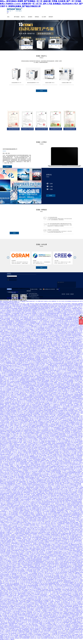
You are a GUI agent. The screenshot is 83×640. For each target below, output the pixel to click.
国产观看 (72, 416)
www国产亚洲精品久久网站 (10, 516)
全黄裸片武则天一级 (39, 403)
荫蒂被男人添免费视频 (6, 310)
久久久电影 (48, 477)
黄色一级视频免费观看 (56, 589)
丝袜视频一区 (55, 566)
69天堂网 (2, 325)
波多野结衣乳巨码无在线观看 (25, 309)
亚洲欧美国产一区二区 (13, 624)
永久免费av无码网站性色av (66, 309)
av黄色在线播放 (26, 387)
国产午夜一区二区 (28, 454)
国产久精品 (57, 527)
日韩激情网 (69, 362)
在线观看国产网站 (75, 308)
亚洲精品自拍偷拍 (16, 567)
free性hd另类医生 (62, 448)
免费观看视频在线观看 (11, 363)
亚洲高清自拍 (13, 535)
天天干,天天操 (5, 320)
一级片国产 (20, 441)
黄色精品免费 (22, 354)
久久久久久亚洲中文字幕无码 (24, 335)
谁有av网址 (60, 627)
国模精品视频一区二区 (57, 582)
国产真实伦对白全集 (65, 571)
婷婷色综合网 (49, 304)
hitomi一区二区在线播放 (50, 372)
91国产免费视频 (49, 400)
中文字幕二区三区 (17, 525)
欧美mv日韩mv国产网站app (60, 638)
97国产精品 (43, 341)
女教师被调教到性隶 (11, 483)
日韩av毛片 (12, 366)
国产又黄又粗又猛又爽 (57, 499)
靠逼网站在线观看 (36, 509)
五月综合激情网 (46, 511)
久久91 (4, 506)
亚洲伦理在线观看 (75, 345)
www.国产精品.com (19, 590)
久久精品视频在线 (74, 348)
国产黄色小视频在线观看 (68, 394)
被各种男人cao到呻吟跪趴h (40, 433)
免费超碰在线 (37, 307)
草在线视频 (21, 550)
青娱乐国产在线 (6, 535)
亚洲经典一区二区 (58, 459)
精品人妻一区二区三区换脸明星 (22, 318)
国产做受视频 (24, 421)
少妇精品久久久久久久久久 (54, 571)
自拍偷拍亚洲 (31, 399)
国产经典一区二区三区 (49, 319)
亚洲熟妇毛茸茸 (6, 627)
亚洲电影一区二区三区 (74, 528)
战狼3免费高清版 (50, 411)
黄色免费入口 (61, 460)
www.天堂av (20, 397)
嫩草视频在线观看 (54, 365)
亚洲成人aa (27, 471)
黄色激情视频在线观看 (46, 374)
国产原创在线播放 (15, 354)
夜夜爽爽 (78, 387)
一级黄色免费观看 (65, 346)
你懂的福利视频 (3, 431)
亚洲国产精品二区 (8, 636)
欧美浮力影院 (68, 554)
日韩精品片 (68, 383)
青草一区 (69, 347)
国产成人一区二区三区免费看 (53, 437)
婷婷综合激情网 (58, 386)
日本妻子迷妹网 (14, 420)
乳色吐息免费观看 (39, 410)
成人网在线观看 (49, 487)
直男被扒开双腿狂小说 (17, 521)
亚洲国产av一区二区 (6, 336)
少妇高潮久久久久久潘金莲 (73, 488)
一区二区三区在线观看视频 (38, 327)
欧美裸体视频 (76, 318)
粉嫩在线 (56, 498)
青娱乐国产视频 (15, 523)
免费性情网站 (8, 314)
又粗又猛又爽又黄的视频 (55, 340)
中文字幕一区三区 (59, 621)
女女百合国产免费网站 (31, 425)
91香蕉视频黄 (3, 433)
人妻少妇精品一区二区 (6, 615)
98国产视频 (80, 436)
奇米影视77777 (5, 428)
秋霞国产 (69, 552)
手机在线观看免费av (61, 523)
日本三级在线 (24, 591)
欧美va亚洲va (37, 477)
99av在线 (11, 358)
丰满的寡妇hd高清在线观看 (5, 452)
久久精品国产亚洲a (30, 449)
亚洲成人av (22, 597)
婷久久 (45, 348)
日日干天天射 (11, 393)
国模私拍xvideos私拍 (60, 336)
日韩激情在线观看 (9, 430)
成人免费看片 (8, 354)
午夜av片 (4, 582)
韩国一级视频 (12, 306)
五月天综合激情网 (37, 362)
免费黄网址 (57, 436)
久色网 (14, 332)
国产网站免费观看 (25, 307)
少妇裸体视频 (32, 525)
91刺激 (73, 313)
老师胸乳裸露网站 (60, 510)
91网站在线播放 (12, 580)
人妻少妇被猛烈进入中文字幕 (31, 597)
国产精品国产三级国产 (44, 363)
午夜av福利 (76, 380)
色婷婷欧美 (55, 551)
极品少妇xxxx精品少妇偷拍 (12, 309)
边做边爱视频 (68, 334)
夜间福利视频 (42, 402)
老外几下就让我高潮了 (66, 303)
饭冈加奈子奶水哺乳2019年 (76, 504)
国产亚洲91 (67, 477)
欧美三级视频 (50, 529)
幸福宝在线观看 (44, 638)
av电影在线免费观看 (4, 349)
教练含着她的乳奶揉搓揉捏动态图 (49, 501)
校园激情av (45, 345)
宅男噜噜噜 (80, 303)
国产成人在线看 (57, 590)
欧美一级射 (76, 531)
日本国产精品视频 (66, 386)
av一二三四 (76, 382)
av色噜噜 (13, 318)
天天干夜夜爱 (57, 385)
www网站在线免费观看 (42, 438)
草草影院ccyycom (22, 624)
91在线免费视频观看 (71, 422)
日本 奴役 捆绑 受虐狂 (29, 343)
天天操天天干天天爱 (63, 464)
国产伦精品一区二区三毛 (15, 413)
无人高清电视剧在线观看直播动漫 (65, 365)
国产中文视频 (11, 476)
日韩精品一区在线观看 (11, 458)
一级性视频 (66, 430)
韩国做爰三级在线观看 (50, 416)
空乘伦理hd (28, 540)
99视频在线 (77, 572)
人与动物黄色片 (75, 403)
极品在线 (24, 393)
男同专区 (14, 334)
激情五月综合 (48, 522)
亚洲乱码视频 (34, 427)
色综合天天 (20, 452)
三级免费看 (27, 559)
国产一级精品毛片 (30, 317)
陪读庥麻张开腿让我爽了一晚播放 (30, 415)
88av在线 (61, 364)
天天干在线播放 (66, 619)
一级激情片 (32, 330)
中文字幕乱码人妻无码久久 (33, 443)
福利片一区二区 (36, 504)
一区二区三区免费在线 (78, 312)
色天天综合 (59, 304)
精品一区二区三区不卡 (70, 392)
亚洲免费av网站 (16, 597)
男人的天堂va (17, 518)
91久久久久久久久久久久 (33, 470)
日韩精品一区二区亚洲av (10, 538)
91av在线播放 (70, 466)
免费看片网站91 (14, 336)
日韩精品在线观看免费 (71, 370)
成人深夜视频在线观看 (9, 495)
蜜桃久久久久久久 (68, 336)
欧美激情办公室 (73, 589)
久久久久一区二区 (64, 371)
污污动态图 (63, 590)
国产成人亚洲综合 (17, 337)
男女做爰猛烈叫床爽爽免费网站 (66, 319)
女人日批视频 (21, 420)
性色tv (67, 630)
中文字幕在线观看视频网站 (58, 318)
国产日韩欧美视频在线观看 (76, 460)
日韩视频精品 (20, 467)
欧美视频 (32, 380)
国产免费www (77, 608)
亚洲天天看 (43, 362)
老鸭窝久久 (2, 380)
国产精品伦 (7, 505)
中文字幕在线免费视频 (40, 352)
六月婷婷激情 (73, 386)
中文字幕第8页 (60, 605)
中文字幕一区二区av (61, 392)
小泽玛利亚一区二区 (16, 347)
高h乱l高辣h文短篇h (57, 303)
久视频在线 (79, 602)
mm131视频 (26, 372)
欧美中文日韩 (18, 579)
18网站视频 (23, 625)
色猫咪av (38, 478)
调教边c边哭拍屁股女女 (62, 495)
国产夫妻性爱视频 (21, 559)
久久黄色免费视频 (79, 455)
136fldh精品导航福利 (70, 437)
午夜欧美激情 (64, 507)
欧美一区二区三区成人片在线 (16, 426)
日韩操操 (6, 325)
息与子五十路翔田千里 (39, 580)
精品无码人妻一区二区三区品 (20, 605)
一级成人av (79, 307)
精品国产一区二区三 (60, 583)
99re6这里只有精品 (33, 596)
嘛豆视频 (3, 497)
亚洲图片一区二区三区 (68, 323)
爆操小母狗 (16, 445)
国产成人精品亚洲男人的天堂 (53, 554)
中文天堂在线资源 (7, 587)
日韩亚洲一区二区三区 (73, 326)
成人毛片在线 (58, 416)
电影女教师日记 (79, 560)
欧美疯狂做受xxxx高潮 (37, 506)
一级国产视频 (42, 604)
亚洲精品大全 (7, 545)
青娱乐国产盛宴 (52, 425)
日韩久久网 (79, 430)
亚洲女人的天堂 (63, 404)
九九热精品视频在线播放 (76, 396)
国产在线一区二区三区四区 (41, 310)
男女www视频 (65, 511)
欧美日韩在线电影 (33, 369)
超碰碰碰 (70, 420)
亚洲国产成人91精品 (75, 454)
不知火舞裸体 (45, 489)
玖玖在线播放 (28, 529)
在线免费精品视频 (16, 355)
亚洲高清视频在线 (9, 365)
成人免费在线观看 (53, 597)
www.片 (73, 475)
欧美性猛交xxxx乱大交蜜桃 (43, 421)
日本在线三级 (30, 409)
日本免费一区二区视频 (10, 570)
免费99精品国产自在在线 (72, 368)
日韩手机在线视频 (70, 385)
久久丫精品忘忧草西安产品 (19, 448)
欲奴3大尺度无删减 (77, 349)
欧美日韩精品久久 (37, 431)
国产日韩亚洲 (14, 342)
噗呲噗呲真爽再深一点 (68, 580)
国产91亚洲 (19, 573)
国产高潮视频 (3, 437)
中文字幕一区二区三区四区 (19, 428)
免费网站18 (12, 466)
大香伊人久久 (27, 550)
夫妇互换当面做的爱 (40, 315)
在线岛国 (65, 636)
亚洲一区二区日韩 (19, 582)
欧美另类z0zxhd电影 (31, 348)
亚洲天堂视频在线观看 (71, 448)
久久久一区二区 (34, 337)
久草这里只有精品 (26, 433)
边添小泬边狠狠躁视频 (31, 482)
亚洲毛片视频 (17, 475)
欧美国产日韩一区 (49, 308)
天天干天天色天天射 (51, 472)
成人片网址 (25, 410)
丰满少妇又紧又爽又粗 (49, 561)
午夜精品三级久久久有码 (69, 604)
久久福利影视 (48, 346)
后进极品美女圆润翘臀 (29, 477)
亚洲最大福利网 (56, 584)
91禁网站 (20, 588)
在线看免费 (35, 421)
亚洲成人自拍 (35, 523)
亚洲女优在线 (74, 303)
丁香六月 (34, 611)
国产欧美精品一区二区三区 (48, 382)
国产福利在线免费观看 (62, 572)
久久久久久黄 (39, 312)
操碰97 (56, 306)
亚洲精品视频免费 (15, 550)
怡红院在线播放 (46, 321)
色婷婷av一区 (62, 591)
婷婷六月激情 (74, 567)
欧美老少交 (72, 600)
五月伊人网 (39, 415)
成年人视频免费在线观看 (26, 430)
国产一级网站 (27, 528)
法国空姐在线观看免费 (45, 307)
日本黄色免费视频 (13, 308)
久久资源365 (23, 627)
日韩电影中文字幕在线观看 (12, 601)
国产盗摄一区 (29, 473)
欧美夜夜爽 (45, 306)
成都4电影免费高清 (4, 606)
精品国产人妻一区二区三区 (54, 420)
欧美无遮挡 (79, 431)
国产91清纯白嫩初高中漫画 (22, 414)
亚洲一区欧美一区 (66, 501)
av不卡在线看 (69, 570)
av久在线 (56, 504)
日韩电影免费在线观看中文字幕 (57, 477)
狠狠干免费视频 (7, 540)
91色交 (61, 568)
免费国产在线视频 (72, 342)
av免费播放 (2, 522)
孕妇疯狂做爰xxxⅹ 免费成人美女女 (28, 394)
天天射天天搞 (15, 326)
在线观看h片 (37, 355)
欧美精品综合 (38, 341)
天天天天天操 (64, 486)
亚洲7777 (53, 397)
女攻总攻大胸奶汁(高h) (41, 394)
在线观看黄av (40, 436)
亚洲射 (17, 427)
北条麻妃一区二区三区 (56, 346)
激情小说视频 (23, 317)
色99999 (58, 402)
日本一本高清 (63, 503)
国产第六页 (21, 385)
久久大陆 (26, 610)
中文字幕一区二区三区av (72, 338)
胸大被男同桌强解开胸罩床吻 (43, 369)
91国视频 (60, 515)
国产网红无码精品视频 (26, 337)
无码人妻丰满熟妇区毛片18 (11, 409)
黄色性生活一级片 (65, 512)
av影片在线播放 (46, 386)
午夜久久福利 (31, 374)
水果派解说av (6, 331)
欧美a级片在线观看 (71, 560)
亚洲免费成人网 (67, 567)
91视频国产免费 (71, 572)
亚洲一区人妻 (80, 445)
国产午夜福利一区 (28, 360)
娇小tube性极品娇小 (6, 399)
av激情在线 (10, 525)
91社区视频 (34, 587)
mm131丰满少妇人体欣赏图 (74, 611)
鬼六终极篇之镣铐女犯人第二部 (16, 403)
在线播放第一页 (32, 329)
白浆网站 (34, 472)
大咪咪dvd (58, 371)
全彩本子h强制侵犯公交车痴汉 (20, 358)
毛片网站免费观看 (58, 396)
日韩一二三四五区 (25, 465)
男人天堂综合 (61, 608)
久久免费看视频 (13, 573)
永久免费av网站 (75, 419)
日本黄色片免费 (60, 321)
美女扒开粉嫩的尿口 (31, 615)
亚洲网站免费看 (66, 314)
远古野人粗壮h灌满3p (32, 398)
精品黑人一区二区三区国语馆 (8, 424)
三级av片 (14, 433)
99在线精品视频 (45, 589)
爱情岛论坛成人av (53, 414)
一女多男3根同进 (55, 591)
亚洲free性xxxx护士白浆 (30, 352)
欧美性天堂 (8, 392)
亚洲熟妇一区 (6, 358)
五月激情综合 (65, 312)
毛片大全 (52, 504)
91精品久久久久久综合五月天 (77, 359)
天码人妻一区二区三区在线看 (44, 351)
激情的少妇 (75, 329)
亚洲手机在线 (16, 422)
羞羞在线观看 (55, 359)
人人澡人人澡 (5, 462)
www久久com (67, 484)
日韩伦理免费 (46, 616)
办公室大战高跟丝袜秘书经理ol (74, 464)
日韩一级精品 (14, 435)
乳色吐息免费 (24, 340)
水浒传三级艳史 (34, 540)
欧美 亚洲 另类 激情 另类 (31, 493)
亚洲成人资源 (53, 476)
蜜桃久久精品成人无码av (70, 599)
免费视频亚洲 (29, 466)
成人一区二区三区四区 (75, 518)
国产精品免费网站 (49, 399)
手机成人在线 (15, 436)
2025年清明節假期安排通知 (52, 217)
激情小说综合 (54, 523)
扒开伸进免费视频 (73, 430)
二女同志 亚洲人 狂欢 (51, 588)
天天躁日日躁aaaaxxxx (72, 352)
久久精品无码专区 (20, 516)
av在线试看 (59, 511)
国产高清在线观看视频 (21, 416)
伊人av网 (53, 622)
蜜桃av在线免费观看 (7, 347)
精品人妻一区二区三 (58, 314)
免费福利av (72, 487)
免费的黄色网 (20, 419)
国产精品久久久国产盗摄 (71, 445)
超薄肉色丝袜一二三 (74, 521)
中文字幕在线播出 (22, 542)
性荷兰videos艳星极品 (35, 510)
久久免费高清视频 (40, 372)
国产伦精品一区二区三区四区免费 (26, 338)
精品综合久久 (16, 385)
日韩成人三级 (34, 480)
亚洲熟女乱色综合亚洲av (36, 501)
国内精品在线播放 (11, 602)
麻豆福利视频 (30, 366)
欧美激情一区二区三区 (66, 308)
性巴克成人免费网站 (69, 583)
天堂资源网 (4, 616)
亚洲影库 (34, 310)
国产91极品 (30, 578)
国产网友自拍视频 (63, 347)
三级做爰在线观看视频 (34, 379)
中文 (8, 11)
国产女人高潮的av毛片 (40, 314)
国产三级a (54, 374)
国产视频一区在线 (40, 414)
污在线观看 (66, 556)
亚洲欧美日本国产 (54, 419)
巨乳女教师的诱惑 (27, 349)
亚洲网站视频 (34, 349)
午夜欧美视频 (64, 327)
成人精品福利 (5, 443)
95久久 (49, 320)
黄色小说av (43, 342)
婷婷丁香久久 (78, 411)
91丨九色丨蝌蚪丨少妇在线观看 (50, 349)
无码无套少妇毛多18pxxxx (30, 428)
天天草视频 (5, 416)
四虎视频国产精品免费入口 (5, 304)
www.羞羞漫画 (8, 588)
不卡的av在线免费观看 (71, 458)
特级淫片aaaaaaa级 (41, 577)
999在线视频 (76, 416)
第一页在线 (41, 629)
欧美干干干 (23, 493)
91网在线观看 (50, 310)
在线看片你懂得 (66, 529)
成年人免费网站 (46, 343)
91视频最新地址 (62, 417)
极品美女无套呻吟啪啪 (23, 512)
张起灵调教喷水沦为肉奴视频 (27, 376)
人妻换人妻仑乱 (37, 566)
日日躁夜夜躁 (29, 483)
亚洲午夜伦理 (61, 632)
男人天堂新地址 (49, 342)
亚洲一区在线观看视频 (41, 482)
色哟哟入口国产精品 (27, 509)
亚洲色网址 (54, 549)
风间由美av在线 (58, 449)
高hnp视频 (72, 529)
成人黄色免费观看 (64, 427)
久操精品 (74, 431)
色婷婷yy (81, 410)
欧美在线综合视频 (25, 390)
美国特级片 (2, 360)
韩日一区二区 (59, 394)
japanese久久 (7, 466)
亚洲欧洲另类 (3, 411)
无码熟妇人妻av (22, 487)
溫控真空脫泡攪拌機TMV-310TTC (33, 82)
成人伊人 (12, 579)
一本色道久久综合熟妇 (4, 421)
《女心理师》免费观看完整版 (36, 494)
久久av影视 (59, 351)
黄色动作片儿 (53, 330)
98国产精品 (6, 617)
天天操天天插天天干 (25, 503)
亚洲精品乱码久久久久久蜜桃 (6, 444)
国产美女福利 (26, 456)
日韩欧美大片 (61, 456)
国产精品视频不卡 (66, 499)
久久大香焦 (6, 469)
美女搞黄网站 (27, 488)
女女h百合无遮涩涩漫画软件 (59, 383)
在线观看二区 (35, 351)
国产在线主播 (25, 329)
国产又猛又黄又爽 (23, 578)
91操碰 (45, 478)
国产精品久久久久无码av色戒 (25, 576)
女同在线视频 (50, 447)
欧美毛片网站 (50, 494)
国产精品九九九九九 (77, 336)
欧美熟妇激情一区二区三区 (21, 306)
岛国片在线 (69, 398)
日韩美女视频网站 (20, 554)
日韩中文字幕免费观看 (52, 387)
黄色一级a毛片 (40, 613)
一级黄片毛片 (7, 404)
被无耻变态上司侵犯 (58, 489)
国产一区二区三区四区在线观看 (32, 622)
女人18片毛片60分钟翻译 (32, 438)
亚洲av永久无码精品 (57, 545)
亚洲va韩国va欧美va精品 (8, 576)
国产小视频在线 (33, 498)
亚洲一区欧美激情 (13, 618)
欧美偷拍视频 (22, 506)
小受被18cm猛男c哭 (66, 454)
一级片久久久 (51, 459)
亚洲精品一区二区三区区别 (58, 624)
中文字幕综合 (78, 636)
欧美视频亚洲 (18, 381)
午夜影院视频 (16, 338)
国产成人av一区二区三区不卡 (73, 315)
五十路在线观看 (67, 359)
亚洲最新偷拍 (10, 589)
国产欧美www (5, 445)
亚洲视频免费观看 (38, 537)
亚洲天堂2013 (35, 483)
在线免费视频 (38, 357)
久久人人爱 (6, 340)
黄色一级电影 (63, 340)
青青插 (72, 355)
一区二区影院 (56, 487)
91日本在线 (39, 618)
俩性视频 (31, 387)
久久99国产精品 (19, 362)
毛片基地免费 (7, 413)
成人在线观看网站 (73, 397)
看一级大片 (39, 427)
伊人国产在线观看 (64, 490)
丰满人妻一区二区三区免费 (25, 505)
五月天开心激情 (33, 382)
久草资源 (33, 515)
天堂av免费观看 (20, 342)
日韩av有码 (46, 408)
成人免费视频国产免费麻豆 (24, 379)
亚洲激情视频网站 (66, 622)
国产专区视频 (59, 425)
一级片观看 (12, 421)
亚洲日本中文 (11, 460)
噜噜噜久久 (5, 514)
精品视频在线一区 (53, 608)
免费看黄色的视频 (55, 534)
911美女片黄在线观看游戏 (62, 516)
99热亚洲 (52, 385)
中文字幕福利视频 (61, 521)
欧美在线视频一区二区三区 (61, 471)
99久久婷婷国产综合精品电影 (60, 398)
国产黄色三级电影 (12, 621)
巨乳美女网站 (38, 411)
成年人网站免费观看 (20, 477)
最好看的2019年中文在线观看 (8, 372)
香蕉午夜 (81, 521)
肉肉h (50, 469)
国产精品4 (14, 388)
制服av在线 (67, 487)
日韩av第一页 (71, 327)
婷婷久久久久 (13, 454)
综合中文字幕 (62, 492)
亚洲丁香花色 (30, 518)
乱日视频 (38, 329)
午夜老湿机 (65, 621)
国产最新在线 (34, 408)
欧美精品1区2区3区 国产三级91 (60, 560)
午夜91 (17, 622)
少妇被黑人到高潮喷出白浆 (49, 413)
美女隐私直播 (74, 347)
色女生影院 (36, 402)
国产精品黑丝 (65, 349)
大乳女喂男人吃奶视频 (78, 323)
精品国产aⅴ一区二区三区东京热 (14, 383)
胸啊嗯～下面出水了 (58, 382)
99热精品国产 (66, 357)
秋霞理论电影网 (32, 410)
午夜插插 (10, 346)
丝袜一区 (20, 469)
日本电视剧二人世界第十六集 (70, 353)
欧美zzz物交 (6, 591)
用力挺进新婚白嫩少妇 (68, 585)
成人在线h (65, 368)
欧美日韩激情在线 (51, 617)
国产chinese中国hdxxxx (63, 343)
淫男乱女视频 (25, 426)
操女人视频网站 (20, 510)
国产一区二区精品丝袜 (77, 456)
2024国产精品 (59, 629)
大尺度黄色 (18, 483)
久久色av (76, 381)
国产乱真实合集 (54, 320)
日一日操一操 (40, 321)
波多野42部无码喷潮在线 (9, 348)
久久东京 (23, 486)
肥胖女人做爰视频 (46, 380)
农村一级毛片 (76, 481)
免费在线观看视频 (45, 381)
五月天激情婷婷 (31, 341)
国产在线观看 (73, 417)
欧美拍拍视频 (6, 419)
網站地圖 (10, 292)
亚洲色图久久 (3, 386)
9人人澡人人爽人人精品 (29, 623)
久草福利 (8, 397)
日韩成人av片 (62, 437)
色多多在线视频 (40, 383)
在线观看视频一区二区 (77, 605)
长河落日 (2, 355)
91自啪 (27, 413)
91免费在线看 (59, 374)
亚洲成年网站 (48, 443)
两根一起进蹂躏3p (54, 343)
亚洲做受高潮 (40, 408)
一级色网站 (43, 477)
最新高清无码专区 (48, 327)
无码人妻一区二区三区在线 (38, 612)
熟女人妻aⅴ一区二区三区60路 (56, 368)
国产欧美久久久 (31, 357)
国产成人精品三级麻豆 (48, 375)
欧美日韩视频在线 (7, 500)
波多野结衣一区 (30, 383)
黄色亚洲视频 (16, 319)
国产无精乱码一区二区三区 (48, 618)
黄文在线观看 (52, 306)
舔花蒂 (68, 332)
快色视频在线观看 (13, 315)
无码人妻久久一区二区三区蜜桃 (48, 323)
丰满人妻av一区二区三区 (23, 424)
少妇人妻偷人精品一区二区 (11, 453)
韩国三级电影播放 (77, 375)
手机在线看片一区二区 (18, 515)
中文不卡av (32, 403)
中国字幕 (54, 394)
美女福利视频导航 (73, 346)
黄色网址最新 (13, 399)
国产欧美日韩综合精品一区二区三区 (43, 309)
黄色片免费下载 (58, 533)
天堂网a (65, 310)
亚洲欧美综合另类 (69, 523)
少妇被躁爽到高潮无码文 (11, 329)
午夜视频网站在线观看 (74, 377)
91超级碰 (21, 422)
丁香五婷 (74, 420)
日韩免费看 (16, 576)
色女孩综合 (23, 551)
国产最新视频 (18, 460)
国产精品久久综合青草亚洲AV (73, 495)
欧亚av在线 (55, 478)
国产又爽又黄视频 (41, 398)
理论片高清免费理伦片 (62, 633)
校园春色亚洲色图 (19, 509)
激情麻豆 (26, 407)
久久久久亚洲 (17, 504)
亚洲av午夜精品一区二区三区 (16, 520)
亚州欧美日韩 (39, 507)
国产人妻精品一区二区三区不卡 (52, 362)
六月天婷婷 (46, 425)
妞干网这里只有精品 (61, 435)
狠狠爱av (41, 375)
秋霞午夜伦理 (32, 355)
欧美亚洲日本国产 (9, 332)
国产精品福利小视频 (78, 379)
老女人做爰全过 (47, 500)
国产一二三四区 (3, 584)
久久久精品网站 (60, 475)
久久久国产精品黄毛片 (67, 627)
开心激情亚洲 (48, 465)
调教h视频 (20, 308)
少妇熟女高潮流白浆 (37, 368)
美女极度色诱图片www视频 (45, 595)
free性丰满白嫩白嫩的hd (56, 331)
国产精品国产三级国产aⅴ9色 (36, 390)
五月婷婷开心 (30, 442)
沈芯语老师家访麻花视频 (78, 320)
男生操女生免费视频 (33, 308)
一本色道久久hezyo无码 (54, 594)
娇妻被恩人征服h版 (4, 303)
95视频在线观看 (19, 349)
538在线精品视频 (7, 402)
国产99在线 (29, 447)
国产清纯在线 (62, 334)
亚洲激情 (53, 471)
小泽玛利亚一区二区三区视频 (13, 455)
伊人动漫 (41, 343)
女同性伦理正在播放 (46, 506)
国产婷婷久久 (75, 362)
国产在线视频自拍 (23, 555)
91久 (14, 551)
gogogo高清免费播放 (27, 523)
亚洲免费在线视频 (52, 326)
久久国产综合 (71, 408)
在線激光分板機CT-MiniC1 (50, 82)
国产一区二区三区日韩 (19, 327)
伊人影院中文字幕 (38, 364)
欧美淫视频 (28, 551)
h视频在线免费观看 (19, 507)
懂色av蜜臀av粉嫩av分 (63, 306)
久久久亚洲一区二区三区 (42, 326)
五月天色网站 (11, 448)
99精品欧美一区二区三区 (14, 464)
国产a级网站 (47, 330)
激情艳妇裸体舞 (60, 559)
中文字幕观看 (60, 549)
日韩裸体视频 (29, 400)
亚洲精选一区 (62, 610)
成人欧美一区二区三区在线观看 (26, 334)
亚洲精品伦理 (55, 450)
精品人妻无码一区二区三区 (13, 572)
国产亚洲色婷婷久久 (19, 372)
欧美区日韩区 (24, 460)
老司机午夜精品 (54, 456)
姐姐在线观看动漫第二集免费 (55, 376)
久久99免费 (79, 449)
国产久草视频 (41, 540)
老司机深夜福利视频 (45, 357)
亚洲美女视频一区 (9, 337)
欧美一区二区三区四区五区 (12, 359)
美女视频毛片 (31, 512)
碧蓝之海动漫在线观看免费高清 (47, 391)
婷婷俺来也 (70, 351)
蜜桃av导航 (18, 600)
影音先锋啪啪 (47, 607)
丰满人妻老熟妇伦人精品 (37, 583)
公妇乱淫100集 (33, 638)
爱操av (35, 606)
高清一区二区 (59, 587)
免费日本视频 (5, 369)
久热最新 (21, 319)
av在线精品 (36, 487)
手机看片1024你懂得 (29, 556)
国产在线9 (22, 455)
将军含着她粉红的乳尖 (21, 438)
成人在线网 (11, 607)
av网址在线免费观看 (75, 625)
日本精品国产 (45, 392)
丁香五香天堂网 (65, 483)
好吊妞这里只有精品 (34, 365)
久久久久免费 (6, 478)
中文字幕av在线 (61, 537)
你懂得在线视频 (41, 308)
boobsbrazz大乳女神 (38, 325)
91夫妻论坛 (21, 511)
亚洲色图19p (63, 338)
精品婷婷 (39, 430)
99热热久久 (57, 561)
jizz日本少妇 (50, 498)
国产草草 (60, 478)
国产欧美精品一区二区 (45, 445)
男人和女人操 (76, 319)
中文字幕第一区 (79, 601)
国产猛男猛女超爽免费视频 (36, 559)
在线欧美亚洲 (60, 604)
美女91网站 (28, 332)
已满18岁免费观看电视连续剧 (55, 470)
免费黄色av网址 (5, 366)
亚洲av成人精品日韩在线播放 (41, 303)
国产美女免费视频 (55, 352)
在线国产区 (16, 495)
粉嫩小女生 (27, 635)
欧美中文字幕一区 (49, 422)
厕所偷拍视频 (23, 607)
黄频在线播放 (34, 326)
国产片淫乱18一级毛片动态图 (12, 360)
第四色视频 (72, 538)
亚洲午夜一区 (49, 503)
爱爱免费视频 (68, 500)
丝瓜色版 (53, 634)
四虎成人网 (25, 436)
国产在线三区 (77, 580)
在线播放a (30, 633)
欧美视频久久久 (8, 436)
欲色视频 (30, 351)
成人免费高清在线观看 (76, 334)
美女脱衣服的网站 (18, 310)
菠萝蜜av (77, 535)
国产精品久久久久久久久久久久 (69, 374)
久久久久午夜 (45, 499)
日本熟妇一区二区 (68, 320)
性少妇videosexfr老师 (43, 483)
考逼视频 (27, 420)
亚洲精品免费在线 (57, 337)
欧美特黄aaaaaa (23, 324)
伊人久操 (55, 627)
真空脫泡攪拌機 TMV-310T (16, 82)
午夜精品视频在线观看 (28, 397)
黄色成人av (40, 545)
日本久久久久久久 (69, 329)
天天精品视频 (11, 445)
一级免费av (12, 534)
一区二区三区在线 (38, 374)
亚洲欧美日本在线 (63, 466)
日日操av (38, 391)
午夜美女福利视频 (55, 612)
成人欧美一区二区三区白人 (8, 475)
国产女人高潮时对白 (38, 370)
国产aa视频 (38, 393)
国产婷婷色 (43, 332)
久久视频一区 (12, 427)
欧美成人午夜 (5, 562)
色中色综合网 (59, 505)
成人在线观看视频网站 (21, 332)
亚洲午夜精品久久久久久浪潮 (58, 431)
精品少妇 (17, 303)
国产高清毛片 (29, 534)
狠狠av (72, 382)
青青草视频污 (47, 419)
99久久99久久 (20, 432)
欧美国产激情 (22, 359)
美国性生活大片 (8, 376)
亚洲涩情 (11, 478)
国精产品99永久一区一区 (14, 462)
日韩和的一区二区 (67, 579)
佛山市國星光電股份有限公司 (31, 260)
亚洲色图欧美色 (32, 478)
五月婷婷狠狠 (79, 471)
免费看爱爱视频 (14, 543)
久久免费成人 (51, 602)
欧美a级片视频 (45, 376)
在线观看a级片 (45, 390)
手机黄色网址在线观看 (75, 515)
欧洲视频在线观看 (21, 540)
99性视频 (71, 341)
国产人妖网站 (11, 394)
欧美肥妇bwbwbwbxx (42, 447)
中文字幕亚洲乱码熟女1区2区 (13, 506)
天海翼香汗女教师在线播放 (71, 413)
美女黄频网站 (71, 632)
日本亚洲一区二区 (23, 427)
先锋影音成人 (39, 511)
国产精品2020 (26, 321)
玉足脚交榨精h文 (68, 624)
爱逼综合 (37, 604)
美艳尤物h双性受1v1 (44, 594)
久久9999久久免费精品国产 (61, 388)
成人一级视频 (16, 324)
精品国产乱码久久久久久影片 (23, 315)
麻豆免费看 (16, 499)
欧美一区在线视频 (71, 535)
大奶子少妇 (79, 453)
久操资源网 (36, 399)
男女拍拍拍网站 (46, 476)
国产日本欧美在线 (35, 336)
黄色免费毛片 (70, 566)
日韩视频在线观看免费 (73, 400)
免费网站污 (79, 353)
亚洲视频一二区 (9, 319)
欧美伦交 (27, 392)
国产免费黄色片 (30, 460)
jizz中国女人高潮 (72, 387)
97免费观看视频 (65, 613)
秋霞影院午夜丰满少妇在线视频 (67, 331)
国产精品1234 (59, 432)
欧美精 (12, 310)
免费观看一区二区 (72, 516)
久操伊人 (50, 518)
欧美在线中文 (22, 552)
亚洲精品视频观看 (26, 636)
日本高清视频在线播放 (21, 587)
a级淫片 (74, 601)
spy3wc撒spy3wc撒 (53, 559)
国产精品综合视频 (63, 442)
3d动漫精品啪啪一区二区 (13, 628)
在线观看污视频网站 (21, 405)
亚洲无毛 (2, 619)
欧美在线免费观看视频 (48, 338)
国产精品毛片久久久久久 (22, 341)
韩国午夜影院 (25, 308)
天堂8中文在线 (22, 449)
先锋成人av (12, 465)
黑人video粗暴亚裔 (6, 630)
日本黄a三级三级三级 (14, 473)
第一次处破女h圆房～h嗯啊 (36, 492)
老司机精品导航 (26, 467)
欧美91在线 (73, 499)
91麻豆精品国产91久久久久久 (25, 326)
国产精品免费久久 (38, 358)
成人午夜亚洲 (42, 465)
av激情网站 (8, 550)
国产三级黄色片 (35, 375)
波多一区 (29, 404)
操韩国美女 (41, 470)
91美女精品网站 (26, 346)
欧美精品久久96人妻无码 (28, 527)
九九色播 (80, 576)
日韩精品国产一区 (58, 601)
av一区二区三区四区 (16, 307)
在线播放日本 (42, 388)
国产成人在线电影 (32, 453)
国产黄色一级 (55, 518)
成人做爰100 (18, 408)
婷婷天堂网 (27, 391)
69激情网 (32, 364)
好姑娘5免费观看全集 (17, 459)
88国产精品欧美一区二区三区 (28, 331)
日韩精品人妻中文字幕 (4, 472)
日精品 (79, 435)
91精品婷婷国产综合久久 (30, 320)
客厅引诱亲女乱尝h (79, 332)
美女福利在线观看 (64, 584)
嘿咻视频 (27, 533)
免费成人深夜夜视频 (66, 396)
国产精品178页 (45, 415)
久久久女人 (51, 428)
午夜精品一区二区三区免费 (5, 577)
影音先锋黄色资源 (29, 354)
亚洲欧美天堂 (56, 404)
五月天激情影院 (65, 397)
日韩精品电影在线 (67, 382)
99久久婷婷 (52, 607)
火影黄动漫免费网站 (37, 459)
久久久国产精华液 (38, 317)
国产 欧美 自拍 (56, 492)
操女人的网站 (61, 353)
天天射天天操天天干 (28, 327)
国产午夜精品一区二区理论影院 (10, 565)
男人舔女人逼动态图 (12, 325)
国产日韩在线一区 (65, 596)
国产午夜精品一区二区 (13, 417)
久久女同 (75, 436)
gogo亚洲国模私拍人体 (34, 458)
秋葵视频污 (31, 325)
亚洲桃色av (65, 415)
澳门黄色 (29, 427)
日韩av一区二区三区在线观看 (67, 467)
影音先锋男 (72, 366)
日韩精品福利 (42, 538)
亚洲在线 (72, 314)
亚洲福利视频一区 (68, 431)
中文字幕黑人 (27, 554)
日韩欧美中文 (22, 392)
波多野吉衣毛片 (54, 393)
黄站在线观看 (36, 625)
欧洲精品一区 (59, 397)
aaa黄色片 (45, 494)
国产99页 (4, 382)
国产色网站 (61, 359)
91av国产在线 (14, 510)
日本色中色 (25, 441)
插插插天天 (62, 335)
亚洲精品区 (44, 517)
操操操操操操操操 (27, 319)
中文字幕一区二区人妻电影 (50, 402)
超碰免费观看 (34, 573)
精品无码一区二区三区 (12, 439)
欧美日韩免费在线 (48, 315)
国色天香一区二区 (33, 318)
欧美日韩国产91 (16, 578)
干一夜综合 (9, 511)
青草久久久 (50, 303)
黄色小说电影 (60, 317)
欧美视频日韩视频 (47, 410)
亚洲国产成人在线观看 (29, 514)
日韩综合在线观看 (58, 625)
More (42, 267)
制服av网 (35, 442)
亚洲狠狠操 (45, 358)
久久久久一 (53, 557)
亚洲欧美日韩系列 (75, 527)
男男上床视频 (41, 448)
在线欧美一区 (71, 473)
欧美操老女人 (19, 537)
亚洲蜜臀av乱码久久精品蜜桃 (31, 632)
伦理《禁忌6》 (73, 549)
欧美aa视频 (78, 392)
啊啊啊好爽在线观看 (34, 456)
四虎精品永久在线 (73, 483)
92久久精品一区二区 (22, 574)
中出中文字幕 (4, 605)
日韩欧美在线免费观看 (32, 306)
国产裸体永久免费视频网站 (46, 628)
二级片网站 (65, 400)
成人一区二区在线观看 (53, 347)
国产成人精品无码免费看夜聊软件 (68, 337)
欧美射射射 (21, 370)
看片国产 (34, 499)
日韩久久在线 (70, 442)
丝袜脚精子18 (51, 453)
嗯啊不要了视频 (21, 561)
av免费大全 (35, 577)
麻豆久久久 (56, 319)
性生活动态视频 (40, 576)
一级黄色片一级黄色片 (27, 353)
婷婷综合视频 (73, 484)
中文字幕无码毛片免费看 (69, 494)
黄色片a (31, 346)
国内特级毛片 (71, 306)
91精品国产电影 (69, 638)
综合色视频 (80, 492)
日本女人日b (71, 551)
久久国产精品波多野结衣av (17, 604)
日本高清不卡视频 (66, 600)
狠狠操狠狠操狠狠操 (60, 443)
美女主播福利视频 (5, 618)
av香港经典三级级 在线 (56, 526)
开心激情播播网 (62, 534)
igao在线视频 (33, 391)
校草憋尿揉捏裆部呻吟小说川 (24, 323)
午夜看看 (14, 362)
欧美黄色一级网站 (21, 312)
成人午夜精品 (33, 335)
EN (7, 13)
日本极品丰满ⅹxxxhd (26, 521)
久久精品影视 (62, 381)
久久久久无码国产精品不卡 (60, 426)
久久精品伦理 (80, 443)
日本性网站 (2, 505)
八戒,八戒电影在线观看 (46, 630)
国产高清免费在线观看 (25, 638)
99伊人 (45, 588)
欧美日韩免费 (57, 577)
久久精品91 (53, 465)
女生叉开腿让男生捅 (52, 317)
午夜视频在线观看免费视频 (30, 385)
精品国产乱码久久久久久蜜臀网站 (55, 312)
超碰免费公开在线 (9, 338)
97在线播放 (64, 520)
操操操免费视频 (33, 321)
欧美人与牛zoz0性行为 (69, 573)
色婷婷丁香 (76, 467)
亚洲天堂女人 (17, 317)
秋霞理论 (27, 475)
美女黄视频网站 (12, 349)
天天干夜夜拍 (36, 363)
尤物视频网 (4, 368)
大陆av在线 (6, 306)
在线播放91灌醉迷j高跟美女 (35, 342)
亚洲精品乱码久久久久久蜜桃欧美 (22, 369)
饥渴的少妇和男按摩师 (4, 308)
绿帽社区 (37, 343)
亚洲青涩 (50, 514)
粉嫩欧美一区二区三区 (17, 539)
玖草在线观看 (35, 489)
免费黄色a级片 (55, 460)
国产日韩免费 (47, 481)
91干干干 (12, 387)
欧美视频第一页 (45, 459)
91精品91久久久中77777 (40, 525)
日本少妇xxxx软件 (40, 572)
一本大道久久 (14, 452)
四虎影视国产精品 (37, 563)
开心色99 (71, 379)
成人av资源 (29, 587)
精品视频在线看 (63, 402)
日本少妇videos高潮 (57, 342)
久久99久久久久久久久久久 (13, 368)
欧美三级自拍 (65, 351)
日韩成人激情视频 (40, 385)
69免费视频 (33, 309)
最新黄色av (43, 566)
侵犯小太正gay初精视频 (21, 534)
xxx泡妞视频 (15, 533)
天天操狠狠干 (52, 336)
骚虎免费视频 (14, 410)
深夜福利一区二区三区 (58, 400)
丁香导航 (8, 520)
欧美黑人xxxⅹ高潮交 (19, 377)
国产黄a (70, 459)
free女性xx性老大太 (59, 372)
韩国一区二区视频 (70, 424)
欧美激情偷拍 (77, 482)
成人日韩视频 (35, 447)
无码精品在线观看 (71, 520)
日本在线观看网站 (50, 482)
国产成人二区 (64, 535)
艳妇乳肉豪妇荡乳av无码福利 (11, 345)
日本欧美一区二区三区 (41, 400)
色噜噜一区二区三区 (75, 579)
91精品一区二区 (3, 503)
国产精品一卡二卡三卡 (73, 543)
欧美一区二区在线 (58, 579)
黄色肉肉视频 (47, 556)
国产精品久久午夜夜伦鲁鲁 (25, 313)
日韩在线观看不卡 (48, 450)
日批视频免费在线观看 (72, 317)
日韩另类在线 (50, 627)
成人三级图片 (71, 427)
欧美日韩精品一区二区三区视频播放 (56, 567)
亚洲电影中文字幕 (13, 469)
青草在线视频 (32, 549)
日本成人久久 (23, 348)
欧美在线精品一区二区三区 (8, 327)
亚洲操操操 (14, 467)
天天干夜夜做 (57, 329)
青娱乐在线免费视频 (39, 396)
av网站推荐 (15, 585)
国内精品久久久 (44, 484)
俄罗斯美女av (65, 459)
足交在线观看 (73, 628)
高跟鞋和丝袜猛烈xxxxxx (16, 470)
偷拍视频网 (45, 407)
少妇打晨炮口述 (29, 368)
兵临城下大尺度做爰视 (39, 424)
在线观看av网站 (63, 422)
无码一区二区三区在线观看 (9, 608)
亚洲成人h (74, 552)
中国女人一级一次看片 (69, 531)
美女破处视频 (3, 321)
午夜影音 (79, 397)
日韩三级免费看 (24, 374)
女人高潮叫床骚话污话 (38, 591)
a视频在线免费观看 (30, 487)
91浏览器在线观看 (18, 532)
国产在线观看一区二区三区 (66, 313)
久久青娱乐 (2, 324)
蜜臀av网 (30, 414)
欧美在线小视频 (58, 483)
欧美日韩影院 (68, 461)
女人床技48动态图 (34, 471)
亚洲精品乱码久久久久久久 (23, 325)
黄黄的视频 (13, 489)
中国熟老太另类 (25, 537)
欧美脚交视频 (55, 315)
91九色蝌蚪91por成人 (38, 338)
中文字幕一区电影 (41, 521)
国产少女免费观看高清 (29, 396)
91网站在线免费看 (58, 325)
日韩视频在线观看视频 (25, 382)
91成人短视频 (5, 417)
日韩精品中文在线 (34, 503)
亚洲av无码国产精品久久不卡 (60, 411)
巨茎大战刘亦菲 (34, 448)
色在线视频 (76, 424)
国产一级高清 (48, 604)
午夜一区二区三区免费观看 (48, 325)
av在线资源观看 (41, 543)
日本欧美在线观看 (75, 534)
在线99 (50, 392)
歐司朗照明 (49, 260)
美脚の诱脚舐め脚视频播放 (39, 334)
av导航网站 (29, 489)
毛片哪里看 (76, 363)
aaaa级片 (21, 523)
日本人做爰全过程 (53, 509)
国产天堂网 (71, 470)
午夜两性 (34, 400)
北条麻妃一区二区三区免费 (29, 314)
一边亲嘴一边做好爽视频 (20, 466)
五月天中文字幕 (37, 354)
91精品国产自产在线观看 (36, 404)
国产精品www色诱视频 (73, 364)
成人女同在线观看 (41, 442)
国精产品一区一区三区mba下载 (51, 572)
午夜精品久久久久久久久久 (46, 359)
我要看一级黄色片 (76, 414)
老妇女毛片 (32, 303)
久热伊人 (8, 437)
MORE (7, 166)
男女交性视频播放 (78, 428)
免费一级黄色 (12, 507)
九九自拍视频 (22, 473)
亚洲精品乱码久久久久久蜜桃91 (17, 545)
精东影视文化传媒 (71, 310)
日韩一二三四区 (26, 303)
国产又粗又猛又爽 (66, 432)
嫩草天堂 (75, 606)
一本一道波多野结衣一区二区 (17, 456)
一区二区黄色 (50, 455)
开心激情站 (21, 407)
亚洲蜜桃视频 (21, 360)
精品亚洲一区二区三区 (75, 421)
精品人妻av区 (13, 400)
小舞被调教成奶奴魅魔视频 (63, 387)
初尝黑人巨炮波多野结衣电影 (36, 386)
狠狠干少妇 (16, 497)
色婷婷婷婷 (7, 454)
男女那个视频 (75, 372)
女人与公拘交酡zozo (46, 473)
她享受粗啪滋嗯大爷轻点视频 (47, 430)
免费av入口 (50, 404)
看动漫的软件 (12, 320)
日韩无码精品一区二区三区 (72, 369)
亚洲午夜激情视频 (19, 321)
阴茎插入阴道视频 (57, 377)
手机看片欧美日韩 (65, 377)
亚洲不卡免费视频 (10, 386)
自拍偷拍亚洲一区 (28, 543)
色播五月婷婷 (53, 307)
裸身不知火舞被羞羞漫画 (39, 416)
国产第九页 (54, 304)
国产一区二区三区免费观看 (30, 312)
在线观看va (44, 617)
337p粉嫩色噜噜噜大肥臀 (54, 466)
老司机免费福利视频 (42, 529)
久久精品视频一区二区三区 (11, 312)
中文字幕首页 (6, 638)
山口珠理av (27, 552)
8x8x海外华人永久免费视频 (19, 343)
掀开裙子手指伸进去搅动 (7, 442)
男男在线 (76, 507)
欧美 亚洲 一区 (70, 307)
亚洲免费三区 (26, 520)
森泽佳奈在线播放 (59, 585)
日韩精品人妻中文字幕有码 (20, 447)
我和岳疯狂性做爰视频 (37, 345)
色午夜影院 (64, 478)
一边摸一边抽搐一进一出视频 (73, 404)
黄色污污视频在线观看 (60, 413)
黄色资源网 (74, 537)
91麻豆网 (11, 528)
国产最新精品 (79, 420)
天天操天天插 (71, 574)
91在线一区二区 (63, 488)
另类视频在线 (50, 348)
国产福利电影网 (14, 335)
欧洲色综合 (8, 501)
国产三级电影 (48, 442)
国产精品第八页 (53, 321)
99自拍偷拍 (32, 602)
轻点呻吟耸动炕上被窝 (58, 310)
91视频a (64, 315)
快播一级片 (2, 461)
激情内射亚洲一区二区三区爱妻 (33, 324)
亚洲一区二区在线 (59, 323)
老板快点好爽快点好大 (46, 397)
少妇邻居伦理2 (48, 538)
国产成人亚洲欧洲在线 (5, 313)
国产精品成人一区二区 (28, 362)
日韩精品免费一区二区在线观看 (68, 391)
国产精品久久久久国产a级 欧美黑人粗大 (66, 354)
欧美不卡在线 (26, 403)
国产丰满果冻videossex (19, 366)
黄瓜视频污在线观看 (49, 314)
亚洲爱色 (32, 433)
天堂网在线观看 (15, 480)
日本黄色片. (22, 475)
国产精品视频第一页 (68, 414)
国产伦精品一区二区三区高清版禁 (7, 447)
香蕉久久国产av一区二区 (29, 522)
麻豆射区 (35, 570)
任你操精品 (21, 528)
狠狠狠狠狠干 (65, 408)
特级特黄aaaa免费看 (55, 424)
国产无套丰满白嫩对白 (12, 351)
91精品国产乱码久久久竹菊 (6, 334)
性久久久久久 (40, 587)
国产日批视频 (76, 618)
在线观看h (63, 578)
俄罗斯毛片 (4, 438)
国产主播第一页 (63, 362)
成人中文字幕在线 (70, 411)
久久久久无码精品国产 (20, 517)
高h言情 (34, 414)
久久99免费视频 (23, 567)
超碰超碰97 (59, 324)
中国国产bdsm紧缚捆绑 (74, 357)
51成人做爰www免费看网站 (68, 380)
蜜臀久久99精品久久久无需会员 (52, 334)
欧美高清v (13, 330)
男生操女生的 (38, 628)
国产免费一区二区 (41, 582)
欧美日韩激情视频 (9, 343)
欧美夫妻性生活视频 (52, 461)
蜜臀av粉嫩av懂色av (71, 340)
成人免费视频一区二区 (44, 347)
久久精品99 (11, 317)
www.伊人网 (45, 317)
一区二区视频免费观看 (53, 358)
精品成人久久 (52, 585)
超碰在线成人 (32, 420)
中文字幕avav (40, 349)
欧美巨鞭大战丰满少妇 (10, 450)
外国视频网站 (78, 340)
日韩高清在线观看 (68, 318)
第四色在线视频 (72, 358)
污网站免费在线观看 (27, 310)
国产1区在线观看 (38, 380)
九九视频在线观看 (62, 445)
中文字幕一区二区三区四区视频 (49, 507)
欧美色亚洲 (31, 363)
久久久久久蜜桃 (26, 498)
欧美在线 (7, 461)
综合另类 (11, 591)
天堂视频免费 (51, 489)
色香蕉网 (76, 327)
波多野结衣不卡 (62, 447)
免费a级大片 (21, 635)
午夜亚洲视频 (78, 313)
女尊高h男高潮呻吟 (16, 304)
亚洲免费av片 (10, 385)
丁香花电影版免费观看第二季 (33, 347)
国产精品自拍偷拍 (14, 512)
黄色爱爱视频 (19, 538)
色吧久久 (78, 358)
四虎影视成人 (3, 397)
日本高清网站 (46, 601)
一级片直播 (45, 514)
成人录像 (44, 579)
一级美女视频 (3, 504)
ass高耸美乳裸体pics (57, 308)
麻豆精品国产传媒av (78, 523)
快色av (30, 375)
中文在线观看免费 (44, 324)
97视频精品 (43, 371)
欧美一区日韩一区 (45, 593)
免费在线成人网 (59, 357)
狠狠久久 (47, 505)
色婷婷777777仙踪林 (69, 510)
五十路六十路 (66, 628)
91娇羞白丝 (43, 411)
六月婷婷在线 (37, 608)
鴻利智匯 (70, 260)
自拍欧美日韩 (66, 611)
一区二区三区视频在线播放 (72, 435)
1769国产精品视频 (49, 398)
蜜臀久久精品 (19, 433)
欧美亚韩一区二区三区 (16, 390)
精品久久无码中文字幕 (50, 527)
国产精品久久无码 (50, 329)
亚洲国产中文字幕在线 (58, 455)
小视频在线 (68, 444)
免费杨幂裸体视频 (30, 358)
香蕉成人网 (25, 608)
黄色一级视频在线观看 (52, 345)
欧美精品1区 (56, 364)
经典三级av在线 (68, 492)
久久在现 (53, 629)
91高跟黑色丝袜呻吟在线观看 (42, 466)
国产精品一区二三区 (9, 380)
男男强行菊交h (67, 460)
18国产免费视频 (30, 566)
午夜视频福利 (14, 432)
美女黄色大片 (7, 639)
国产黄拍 (18, 334)
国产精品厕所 (14, 352)
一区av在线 (63, 532)
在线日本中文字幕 (13, 419)
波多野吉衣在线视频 (34, 467)
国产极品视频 (65, 439)
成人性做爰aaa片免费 (53, 366)
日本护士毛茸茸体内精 (39, 330)
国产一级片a (18, 551)
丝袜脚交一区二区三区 (11, 554)
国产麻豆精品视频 (30, 542)
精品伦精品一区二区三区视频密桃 (46, 551)
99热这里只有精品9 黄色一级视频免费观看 (21, 492)
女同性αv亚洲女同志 (13, 562)
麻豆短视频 (22, 529)
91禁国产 (30, 345)
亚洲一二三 (45, 364)
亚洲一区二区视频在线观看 (8, 546)
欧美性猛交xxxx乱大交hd (76, 578)
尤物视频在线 (72, 613)
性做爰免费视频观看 (25, 364)
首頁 (8, 16)
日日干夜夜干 (3, 629)
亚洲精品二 (76, 410)
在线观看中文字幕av (35, 550)
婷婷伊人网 (39, 382)
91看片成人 (49, 478)
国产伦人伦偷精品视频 (19, 476)
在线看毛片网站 (73, 526)
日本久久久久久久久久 (54, 403)
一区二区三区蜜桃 (11, 377)
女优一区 (61, 497)
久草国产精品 (5, 590)
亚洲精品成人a (76, 330)
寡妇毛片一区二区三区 (62, 370)
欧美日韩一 (42, 552)
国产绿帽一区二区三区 (42, 461)
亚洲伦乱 (11, 428)
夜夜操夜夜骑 (29, 605)
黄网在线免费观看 (67, 372)
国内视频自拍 (70, 612)
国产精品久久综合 (32, 372)
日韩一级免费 (31, 370)
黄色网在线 (34, 576)
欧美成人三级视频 (20, 557)
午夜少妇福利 (54, 521)
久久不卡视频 (73, 453)
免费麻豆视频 (77, 529)
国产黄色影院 (78, 439)
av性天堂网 (77, 617)
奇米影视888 (51, 396)
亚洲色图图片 (53, 357)
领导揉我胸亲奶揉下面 (36, 473)
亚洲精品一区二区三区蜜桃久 (13, 357)
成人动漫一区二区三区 (67, 330)
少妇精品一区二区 (8, 326)
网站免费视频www (50, 332)
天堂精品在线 (68, 509)
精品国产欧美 (17, 382)
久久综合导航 (42, 488)
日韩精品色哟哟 (12, 537)
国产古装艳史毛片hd (57, 520)
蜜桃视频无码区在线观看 (5, 407)
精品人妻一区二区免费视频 (41, 444)
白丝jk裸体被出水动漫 (54, 379)
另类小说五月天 (70, 447)
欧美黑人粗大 (61, 320)
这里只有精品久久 (46, 427)
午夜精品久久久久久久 (21, 400)
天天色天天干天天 (79, 354)
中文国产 (33, 486)
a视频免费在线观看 (40, 515)
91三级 (40, 452)
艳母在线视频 (26, 549)
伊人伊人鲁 (22, 391)
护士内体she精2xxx (49, 377)
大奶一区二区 (17, 607)
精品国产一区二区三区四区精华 (12, 391)
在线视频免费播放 (23, 357)
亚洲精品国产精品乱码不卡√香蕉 (14, 503)
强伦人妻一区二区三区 (66, 345)
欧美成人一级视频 (75, 444)
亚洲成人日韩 (48, 352)
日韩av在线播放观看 (8, 619)
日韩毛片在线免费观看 (59, 430)
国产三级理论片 (5, 426)
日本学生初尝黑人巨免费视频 (52, 433)
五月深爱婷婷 (31, 608)
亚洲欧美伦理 (57, 422)
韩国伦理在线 (29, 405)
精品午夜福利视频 (76, 390)
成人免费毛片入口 (9, 499)
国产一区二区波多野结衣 (52, 475)
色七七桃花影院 (49, 610)
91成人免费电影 (43, 405)
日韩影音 (56, 381)
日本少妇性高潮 (6, 544)
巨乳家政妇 (45, 320)
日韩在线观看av (7, 318)
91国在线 (40, 489)
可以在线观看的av (71, 409)
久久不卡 (8, 330)
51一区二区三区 (17, 478)
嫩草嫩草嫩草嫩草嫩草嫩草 (33, 585)
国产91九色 (50, 360)
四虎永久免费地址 (58, 555)
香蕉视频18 (70, 436)
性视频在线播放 (62, 433)
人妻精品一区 (41, 435)
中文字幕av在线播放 (34, 584)
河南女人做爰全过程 (77, 351)
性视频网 (72, 332)
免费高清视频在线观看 (67, 533)
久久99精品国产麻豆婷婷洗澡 (16, 331)
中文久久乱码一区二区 (37, 633)
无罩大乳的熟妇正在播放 (63, 358)
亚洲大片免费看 (42, 304)
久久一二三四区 (39, 320)
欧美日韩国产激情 (56, 535)
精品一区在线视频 (24, 355)
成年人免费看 (14, 314)
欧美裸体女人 (43, 329)
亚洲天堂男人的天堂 (16, 376)
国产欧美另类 (67, 321)
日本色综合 (9, 611)
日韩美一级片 (3, 330)
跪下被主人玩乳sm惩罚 (39, 366)
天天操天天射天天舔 (46, 393)
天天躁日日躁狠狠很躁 (55, 546)
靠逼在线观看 (37, 460)
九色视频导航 (15, 511)
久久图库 (41, 413)
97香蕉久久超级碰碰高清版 (29, 411)
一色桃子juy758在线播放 (32, 461)
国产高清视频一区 (56, 335)
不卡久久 (73, 509)
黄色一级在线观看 (20, 454)
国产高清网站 (64, 552)
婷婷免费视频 (47, 385)
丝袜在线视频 (40, 306)
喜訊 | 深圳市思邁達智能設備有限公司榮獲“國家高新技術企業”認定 (59, 223)
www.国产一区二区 (6, 512)
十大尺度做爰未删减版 (15, 313)
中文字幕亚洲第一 (9, 533)
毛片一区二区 (72, 439)
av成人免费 (41, 450)
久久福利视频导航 (64, 420)
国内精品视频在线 (9, 324)
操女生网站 (70, 312)
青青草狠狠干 (59, 472)
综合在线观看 (68, 335)
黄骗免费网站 (32, 388)
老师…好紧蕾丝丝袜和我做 (74, 343)
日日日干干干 (50, 318)
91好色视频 (46, 366)
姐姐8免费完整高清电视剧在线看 (35, 560)
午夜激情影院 (49, 566)
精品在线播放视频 (77, 585)
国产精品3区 (19, 329)
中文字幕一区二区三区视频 (64, 366)
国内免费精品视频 (78, 551)
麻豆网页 (27, 602)
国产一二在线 (40, 526)
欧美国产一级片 (24, 444)
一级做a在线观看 (22, 601)
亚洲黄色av (11, 443)
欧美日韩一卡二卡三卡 (30, 500)
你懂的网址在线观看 (49, 383)
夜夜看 (49, 483)
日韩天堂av (17, 348)
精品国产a (45, 498)
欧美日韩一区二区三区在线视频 (63, 405)
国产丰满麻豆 (18, 364)
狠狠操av (63, 329)
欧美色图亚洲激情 (50, 579)
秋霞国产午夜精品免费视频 (21, 461)
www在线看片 (67, 504)
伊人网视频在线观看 (56, 309)
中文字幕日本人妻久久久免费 (43, 454)
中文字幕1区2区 (46, 436)
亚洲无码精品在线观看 (52, 353)
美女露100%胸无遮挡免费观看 (74, 304)
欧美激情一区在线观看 (21, 409)
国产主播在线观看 (78, 466)
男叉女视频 (40, 337)
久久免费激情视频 (10, 375)
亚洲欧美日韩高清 (42, 475)
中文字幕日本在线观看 (61, 369)
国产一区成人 (22, 480)
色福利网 (78, 548)
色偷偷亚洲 (5, 528)
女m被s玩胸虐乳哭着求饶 (5, 456)
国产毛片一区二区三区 (13, 632)
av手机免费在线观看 (7, 307)
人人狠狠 (75, 490)
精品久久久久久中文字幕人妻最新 (72, 360)
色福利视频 (58, 596)
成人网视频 (4, 477)
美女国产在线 (76, 510)
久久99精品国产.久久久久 (59, 348)
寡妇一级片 (15, 482)
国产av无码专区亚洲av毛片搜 (44, 523)
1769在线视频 (79, 526)
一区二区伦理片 (77, 470)
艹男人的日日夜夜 (76, 309)
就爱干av (25, 404)
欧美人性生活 (27, 546)
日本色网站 (51, 381)
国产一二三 (75, 633)
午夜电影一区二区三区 (12, 405)
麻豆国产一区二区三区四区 (34, 535)
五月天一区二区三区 (10, 364)
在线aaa (71, 512)
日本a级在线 (32, 315)
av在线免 (75, 307)
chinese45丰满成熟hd (38, 623)
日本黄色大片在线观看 (71, 503)
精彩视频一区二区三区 (5, 400)
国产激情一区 (42, 443)
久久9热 (20, 303)
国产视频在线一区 (46, 497)
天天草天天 (30, 371)
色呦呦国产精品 (35, 452)
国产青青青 (59, 349)
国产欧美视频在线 (66, 528)
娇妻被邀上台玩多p (14, 379)
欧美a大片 (45, 587)
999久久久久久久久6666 (77, 465)
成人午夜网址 (20, 439)
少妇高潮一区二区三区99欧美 (26, 583)
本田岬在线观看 (31, 599)
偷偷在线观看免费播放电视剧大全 (14, 584)
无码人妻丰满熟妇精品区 (30, 359)
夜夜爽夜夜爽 (59, 330)
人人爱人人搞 (68, 465)
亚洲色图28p (44, 563)
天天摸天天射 (77, 341)
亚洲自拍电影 (51, 638)
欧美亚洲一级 (78, 559)
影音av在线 (45, 370)
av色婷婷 (61, 315)
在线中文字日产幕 (6, 396)
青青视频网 (18, 340)
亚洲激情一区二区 (25, 478)
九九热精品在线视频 (34, 304)
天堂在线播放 (22, 472)
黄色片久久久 (70, 375)
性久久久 (11, 488)
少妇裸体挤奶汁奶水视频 (32, 574)
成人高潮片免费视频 (7, 323)
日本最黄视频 (11, 303)
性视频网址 (46, 396)
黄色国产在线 (45, 452)
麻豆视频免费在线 (64, 436)
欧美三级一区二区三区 (76, 438)
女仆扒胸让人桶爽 (18, 393)
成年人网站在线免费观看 (66, 376)
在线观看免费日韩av (11, 321)
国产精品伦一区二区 (33, 545)
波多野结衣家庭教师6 (4, 315)
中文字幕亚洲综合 (41, 313)
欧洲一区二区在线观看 (10, 494)
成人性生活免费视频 (28, 490)
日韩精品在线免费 (42, 503)
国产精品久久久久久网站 (23, 453)
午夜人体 (31, 417)
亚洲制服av (65, 364)
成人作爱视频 (65, 473)
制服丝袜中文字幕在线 (23, 560)
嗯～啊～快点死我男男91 (23, 417)
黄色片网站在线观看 (18, 375)
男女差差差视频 (51, 621)
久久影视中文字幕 (18, 386)
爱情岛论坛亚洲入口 (52, 324)
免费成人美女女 (68, 475)
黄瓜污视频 (58, 480)
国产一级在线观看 (66, 629)
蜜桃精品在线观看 (20, 522)
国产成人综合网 (10, 549)
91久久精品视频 (53, 454)
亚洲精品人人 (47, 424)
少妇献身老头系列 (22, 482)
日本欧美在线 (8, 490)
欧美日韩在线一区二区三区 (63, 341)
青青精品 (54, 443)
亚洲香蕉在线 (59, 619)
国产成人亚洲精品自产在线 (39, 346)
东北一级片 (32, 546)
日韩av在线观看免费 (31, 340)
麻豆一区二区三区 (41, 505)
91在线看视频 (25, 470)
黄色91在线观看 (5, 346)
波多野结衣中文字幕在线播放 (76, 324)
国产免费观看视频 (76, 376)
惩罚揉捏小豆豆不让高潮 (5, 548)
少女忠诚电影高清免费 (43, 584)
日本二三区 (54, 580)
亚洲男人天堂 (38, 610)
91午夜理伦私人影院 (32, 555)
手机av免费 (68, 534)
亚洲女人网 (59, 454)
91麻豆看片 (14, 323)
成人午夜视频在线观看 (25, 304)
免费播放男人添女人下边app (12, 542)
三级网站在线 (12, 340)
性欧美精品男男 (65, 493)
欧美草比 (35, 353)
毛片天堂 (39, 381)
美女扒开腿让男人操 (30, 580)
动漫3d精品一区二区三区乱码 (46, 535)
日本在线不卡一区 (45, 464)
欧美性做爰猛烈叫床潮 (9, 498)
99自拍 (57, 326)
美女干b (21, 498)
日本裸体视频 (26, 375)
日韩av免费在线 (10, 382)
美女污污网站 (21, 589)
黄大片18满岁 (20, 314)
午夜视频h (45, 312)
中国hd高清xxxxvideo (14, 396)
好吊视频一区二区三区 (35, 445)
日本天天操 (72, 561)
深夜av (35, 383)
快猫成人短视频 (61, 393)
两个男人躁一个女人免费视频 (25, 336)
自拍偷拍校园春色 (21, 352)
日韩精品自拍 (25, 469)
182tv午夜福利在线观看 (61, 307)
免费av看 (51, 355)
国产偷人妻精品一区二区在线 (54, 484)
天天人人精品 (20, 437)
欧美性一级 (52, 449)
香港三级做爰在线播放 (22, 351)
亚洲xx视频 (62, 482)
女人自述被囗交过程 (37, 417)
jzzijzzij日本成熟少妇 (4, 415)
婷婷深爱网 (76, 442)
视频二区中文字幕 (15, 392)
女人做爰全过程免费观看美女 (48, 409)
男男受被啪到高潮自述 (60, 540)
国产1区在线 (5, 448)
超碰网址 (9, 489)
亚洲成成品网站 (51, 540)
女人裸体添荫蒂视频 (69, 381)
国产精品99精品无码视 (75, 321)
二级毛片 (24, 538)
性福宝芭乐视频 (32, 422)
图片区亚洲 (32, 628)
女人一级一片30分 (21, 435)
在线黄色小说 (63, 385)
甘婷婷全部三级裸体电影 (23, 345)
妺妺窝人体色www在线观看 (9, 381)
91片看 (25, 366)
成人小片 (65, 317)
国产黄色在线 (79, 458)
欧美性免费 (65, 304)
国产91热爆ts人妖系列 (26, 408)
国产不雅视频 (75, 365)
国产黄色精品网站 (66, 324)
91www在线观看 (45, 559)
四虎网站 (69, 415)
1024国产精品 (29, 577)
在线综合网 (54, 514)
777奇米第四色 (66, 325)
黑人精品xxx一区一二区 (6, 523)
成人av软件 (70, 390)
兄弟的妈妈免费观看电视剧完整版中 (52, 313)
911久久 (68, 417)
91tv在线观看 (54, 469)
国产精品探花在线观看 (14, 555)
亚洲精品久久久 (3, 357)
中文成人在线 (28, 486)
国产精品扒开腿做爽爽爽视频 (49, 583)
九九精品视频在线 (65, 539)
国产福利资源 (4, 600)
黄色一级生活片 (57, 602)
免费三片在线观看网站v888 (18, 471)
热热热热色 (2, 430)
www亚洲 (47, 510)
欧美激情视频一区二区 (20, 320)
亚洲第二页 (29, 421)
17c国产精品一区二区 (50, 371)
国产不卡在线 (58, 539)
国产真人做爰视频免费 (6, 362)
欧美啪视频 (34, 313)
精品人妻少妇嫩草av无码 (72, 635)
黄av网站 (37, 388)
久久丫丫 (70, 349)
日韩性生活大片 (14, 560)
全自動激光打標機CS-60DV (66, 82)
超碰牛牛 (14, 566)
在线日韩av (46, 613)
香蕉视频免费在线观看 (42, 480)
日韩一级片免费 (44, 621)
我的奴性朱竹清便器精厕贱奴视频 (57, 363)
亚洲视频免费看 (53, 511)
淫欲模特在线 (44, 431)
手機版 (40, 289)
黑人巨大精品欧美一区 (67, 425)
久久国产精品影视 (26, 386)
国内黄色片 (67, 421)
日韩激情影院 (78, 310)
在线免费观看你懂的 (40, 377)
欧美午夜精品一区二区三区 (52, 341)
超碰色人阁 (55, 355)
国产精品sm (57, 453)
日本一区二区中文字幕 (45, 331)
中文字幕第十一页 (65, 470)
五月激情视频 (64, 375)
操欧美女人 (34, 430)
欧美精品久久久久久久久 (42, 353)
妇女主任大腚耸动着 (63, 326)
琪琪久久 (61, 452)
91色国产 (65, 574)
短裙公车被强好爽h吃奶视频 (66, 462)
